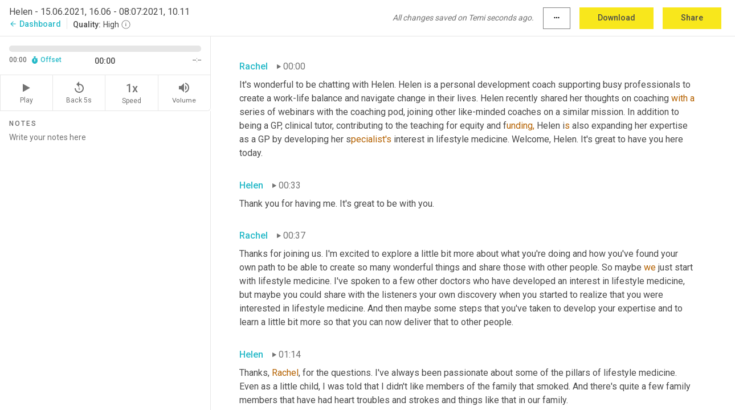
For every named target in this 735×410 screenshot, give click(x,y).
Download (616, 17)
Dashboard (35, 23)
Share (692, 17)
